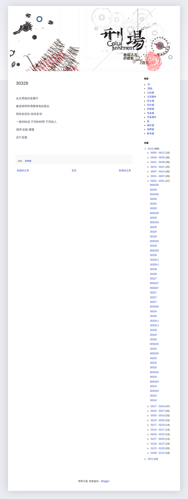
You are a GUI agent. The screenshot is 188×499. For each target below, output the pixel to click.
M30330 (154, 185)
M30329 (154, 213)
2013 (151, 148)
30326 (153, 311)
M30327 (154, 283)
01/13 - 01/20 (158, 448)
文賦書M (151, 96)
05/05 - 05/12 (158, 152)
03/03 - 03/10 (158, 415)
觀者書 (150, 133)
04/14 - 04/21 (158, 167)
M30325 (154, 344)
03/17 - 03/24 (158, 406)
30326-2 (154, 325)
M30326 (154, 306)
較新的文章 (23, 170)
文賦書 (150, 92)
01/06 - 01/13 (158, 453)
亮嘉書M (151, 117)
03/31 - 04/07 (158, 176)
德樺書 (28, 161)
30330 (153, 189)
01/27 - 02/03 (158, 439)
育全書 (150, 100)
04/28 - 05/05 (158, 157)
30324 (153, 377)
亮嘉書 (150, 113)
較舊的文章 (125, 170)
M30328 (154, 241)
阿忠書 (150, 104)
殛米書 (150, 125)
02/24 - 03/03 (158, 420)
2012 (151, 459)
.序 (148, 84)
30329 (153, 217)
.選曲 (149, 88)
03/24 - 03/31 (158, 181)
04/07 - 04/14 (158, 171)
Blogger (105, 481)
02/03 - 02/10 (158, 434)
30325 (153, 348)
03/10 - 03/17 (158, 411)
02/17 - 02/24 (158, 425)
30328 (153, 245)
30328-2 (154, 264)
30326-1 (154, 320)
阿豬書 (150, 108)
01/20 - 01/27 (158, 443)
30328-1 (154, 259)
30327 (153, 278)
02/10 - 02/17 (158, 429)
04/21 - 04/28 (158, 162)
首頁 (74, 170)
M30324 (154, 372)
